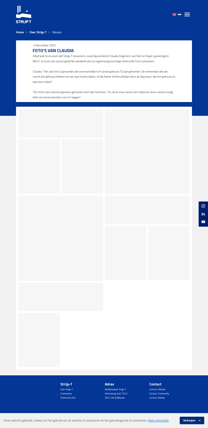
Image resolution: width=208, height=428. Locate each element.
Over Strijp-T (38, 32)
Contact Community (159, 393)
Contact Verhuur (157, 389)
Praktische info (68, 397)
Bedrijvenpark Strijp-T (115, 389)
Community (66, 393)
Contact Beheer (157, 397)
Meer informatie (158, 420)
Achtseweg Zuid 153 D (116, 393)
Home (20, 32)
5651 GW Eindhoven (115, 397)
